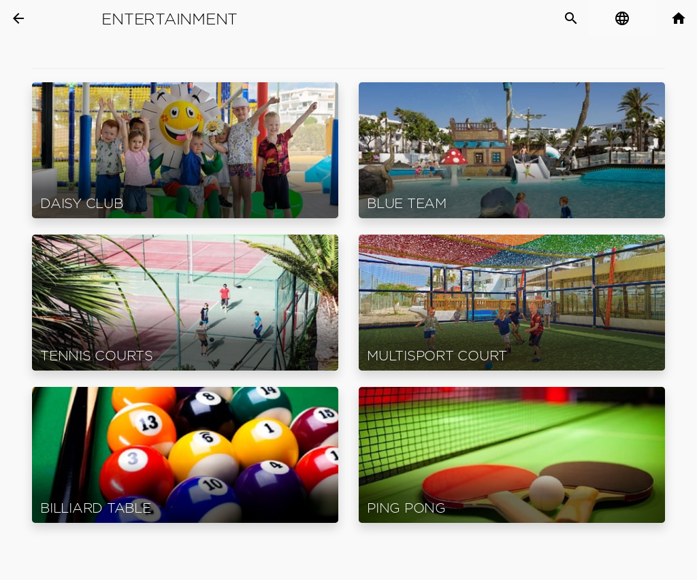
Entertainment (169, 19)
